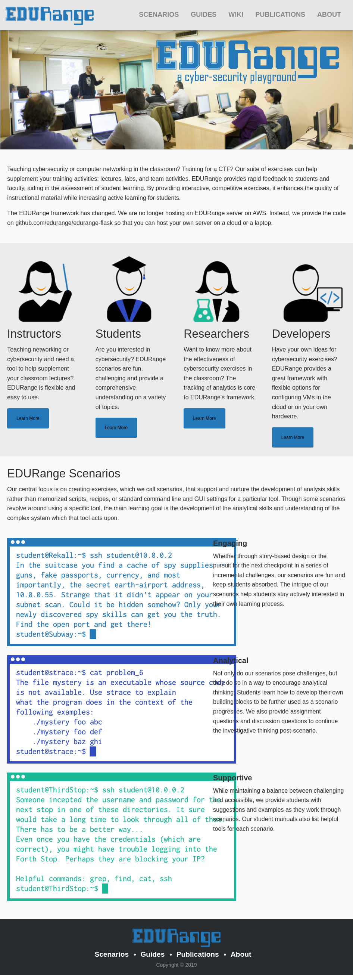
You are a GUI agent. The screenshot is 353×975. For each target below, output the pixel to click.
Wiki (235, 14)
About (329, 14)
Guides (203, 14)
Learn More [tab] (27, 418)
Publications (280, 14)
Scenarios (159, 14)
